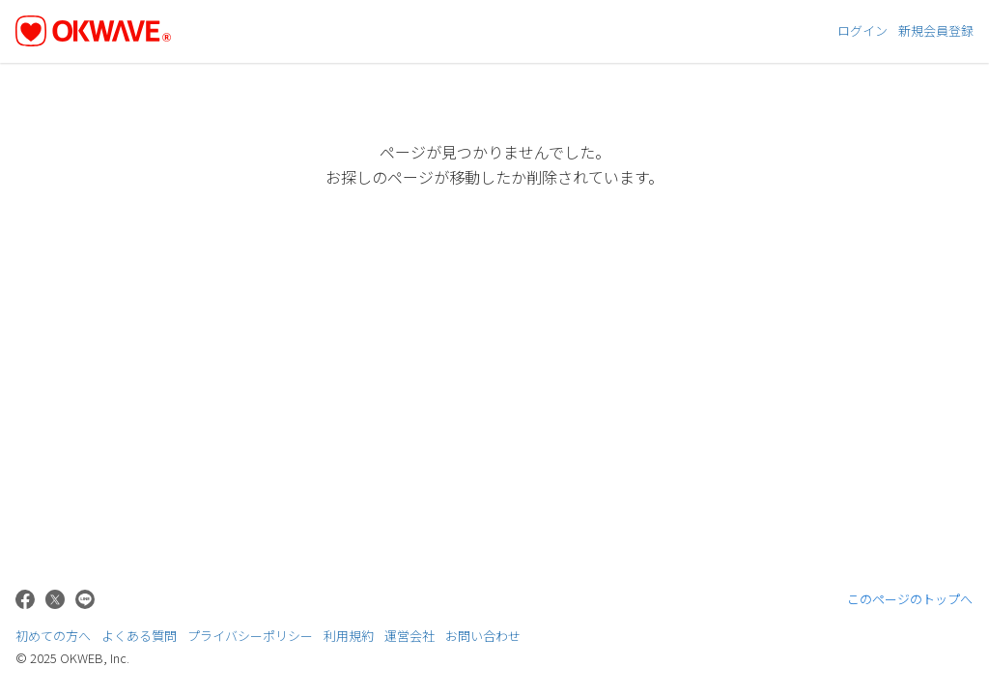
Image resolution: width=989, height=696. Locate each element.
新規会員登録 (936, 30)
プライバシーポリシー (250, 635)
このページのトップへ (911, 599)
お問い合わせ (483, 635)
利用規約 (349, 635)
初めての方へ (53, 635)
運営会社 (409, 635)
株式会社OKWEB (922, 642)
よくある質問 (139, 635)
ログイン (862, 30)
